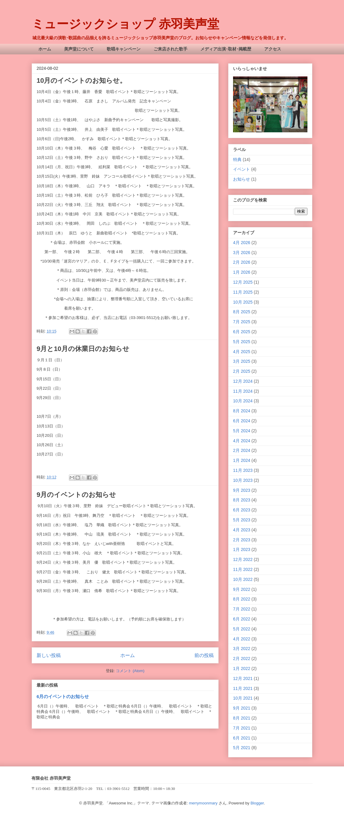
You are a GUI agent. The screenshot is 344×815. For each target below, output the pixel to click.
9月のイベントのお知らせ (76, 494)
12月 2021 (243, 678)
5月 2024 (241, 430)
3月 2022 (241, 648)
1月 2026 (241, 272)
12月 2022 (243, 559)
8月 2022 (241, 599)
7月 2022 (241, 609)
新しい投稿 (49, 655)
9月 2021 (241, 708)
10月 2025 (243, 302)
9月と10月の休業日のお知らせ (83, 349)
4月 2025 (241, 351)
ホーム (44, 49)
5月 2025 (241, 341)
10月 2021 (243, 698)
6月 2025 (241, 331)
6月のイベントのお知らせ (63, 696)
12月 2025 (243, 282)
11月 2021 (243, 688)
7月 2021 (241, 728)
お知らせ (241, 179)
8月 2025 (241, 311)
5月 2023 (241, 519)
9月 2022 (241, 589)
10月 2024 (243, 400)
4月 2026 (241, 242)
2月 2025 (241, 371)
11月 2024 (243, 391)
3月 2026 (241, 252)
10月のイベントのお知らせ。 (81, 80)
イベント (241, 169)
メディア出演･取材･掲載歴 (225, 49)
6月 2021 (241, 738)
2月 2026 (241, 262)
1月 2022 (241, 668)
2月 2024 (241, 450)
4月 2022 (241, 638)
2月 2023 (241, 539)
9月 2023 (241, 490)
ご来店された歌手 (170, 49)
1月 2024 (241, 460)
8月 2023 (241, 500)
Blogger (257, 803)
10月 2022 (243, 579)
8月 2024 (241, 410)
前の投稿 (204, 655)
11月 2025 (243, 292)
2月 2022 (241, 658)
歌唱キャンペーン (124, 49)
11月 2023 (243, 470)
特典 (237, 159)
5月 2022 (241, 629)
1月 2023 (241, 549)
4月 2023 (241, 529)
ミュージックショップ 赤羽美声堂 (125, 24)
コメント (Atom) (130, 670)
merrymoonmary (203, 803)
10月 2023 (243, 480)
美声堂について (79, 49)
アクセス (272, 49)
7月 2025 (241, 321)
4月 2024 (241, 440)
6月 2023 (241, 509)
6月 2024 (241, 420)
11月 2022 (243, 569)
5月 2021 (241, 747)
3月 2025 (241, 361)
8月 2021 (241, 718)
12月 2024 (243, 381)
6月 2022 (241, 619)
